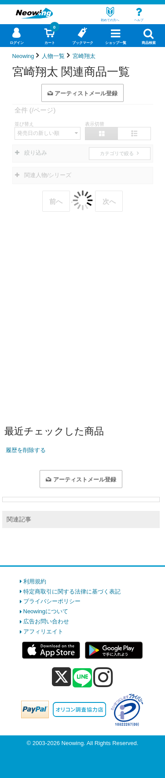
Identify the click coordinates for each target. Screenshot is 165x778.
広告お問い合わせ (46, 621)
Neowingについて (46, 611)
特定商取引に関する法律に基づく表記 (72, 591)
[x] (61, 677)
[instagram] (103, 677)
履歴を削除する (26, 450)
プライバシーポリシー (52, 601)
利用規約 (34, 581)
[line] (82, 678)
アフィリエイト (43, 631)
